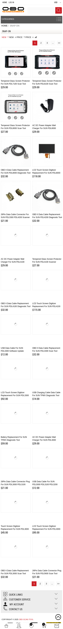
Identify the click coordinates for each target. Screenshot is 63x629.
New (5, 37)
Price (21, 37)
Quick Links (13, 594)
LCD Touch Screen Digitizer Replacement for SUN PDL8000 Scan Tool (46, 173)
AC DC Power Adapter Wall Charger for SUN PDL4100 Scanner (12, 262)
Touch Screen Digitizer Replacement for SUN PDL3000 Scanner (15, 529)
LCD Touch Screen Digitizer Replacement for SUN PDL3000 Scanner (46, 529)
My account (13, 604)
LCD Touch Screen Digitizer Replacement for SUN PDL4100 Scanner (46, 306)
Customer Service (17, 599)
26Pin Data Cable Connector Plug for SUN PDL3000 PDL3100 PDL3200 (15, 484)
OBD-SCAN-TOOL (26, 619)
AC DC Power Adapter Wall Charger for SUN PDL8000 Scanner (44, 128)
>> (59, 43)
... (53, 43)
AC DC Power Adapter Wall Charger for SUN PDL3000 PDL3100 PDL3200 (44, 440)
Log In (11, 2)
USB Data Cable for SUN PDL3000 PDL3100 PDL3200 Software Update (45, 484)
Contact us (12, 609)
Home (4, 2)
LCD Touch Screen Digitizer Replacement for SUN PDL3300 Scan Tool (15, 395)
